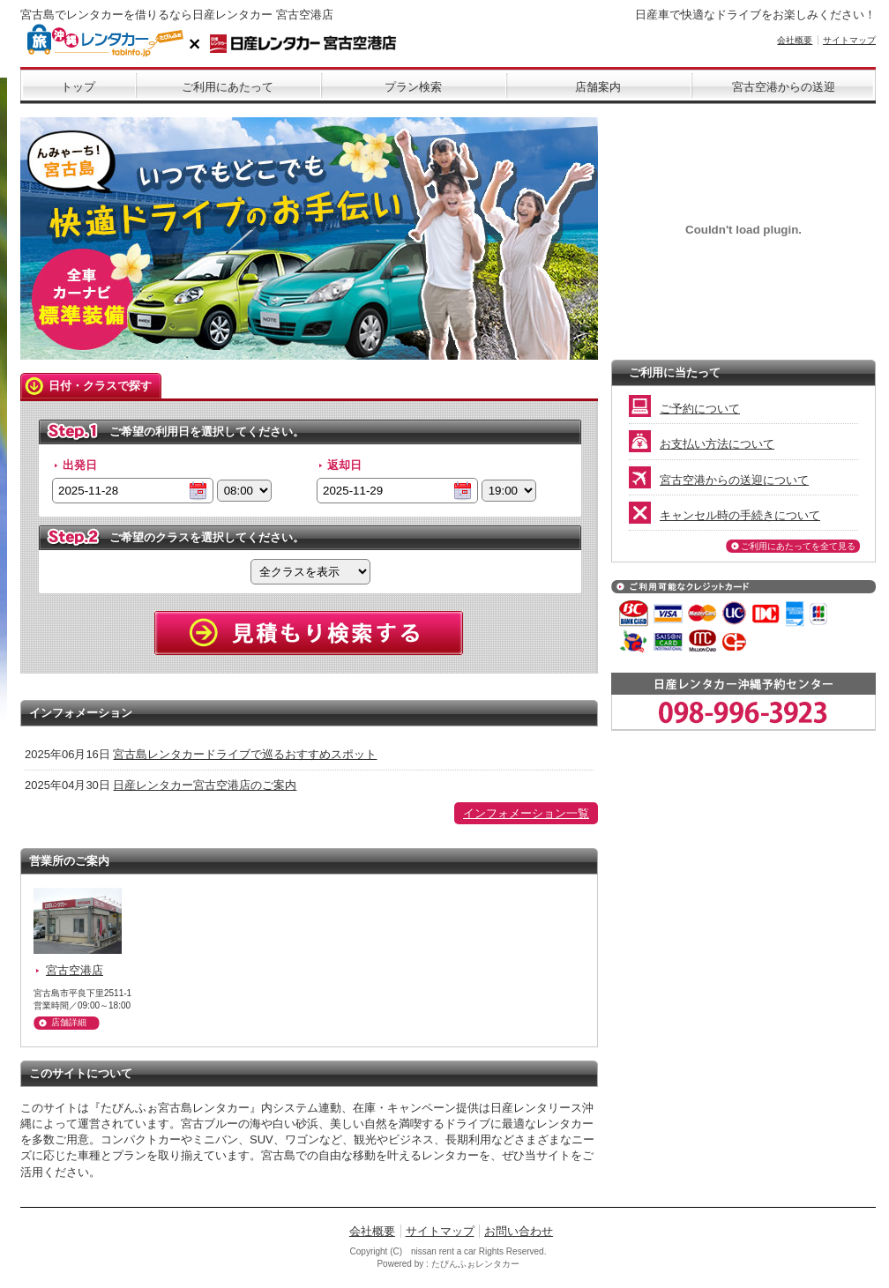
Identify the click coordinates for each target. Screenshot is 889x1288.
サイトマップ (849, 40)
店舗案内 (598, 86)
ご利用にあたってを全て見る (798, 546)
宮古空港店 (74, 970)
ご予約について (684, 408)
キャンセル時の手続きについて (724, 515)
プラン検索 (413, 86)
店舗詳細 (68, 1022)
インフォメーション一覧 (526, 813)
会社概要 (794, 40)
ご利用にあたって (227, 86)
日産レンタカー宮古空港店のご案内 (204, 785)
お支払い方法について (701, 443)
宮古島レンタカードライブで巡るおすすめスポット (245, 754)
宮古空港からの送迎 (783, 86)
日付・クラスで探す (100, 385)
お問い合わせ (518, 1231)
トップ (78, 86)
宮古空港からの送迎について (719, 480)
